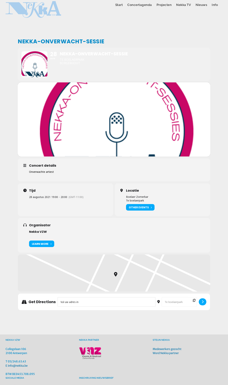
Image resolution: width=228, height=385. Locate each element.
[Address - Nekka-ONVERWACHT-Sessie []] (106, 301)
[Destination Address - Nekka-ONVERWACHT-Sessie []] (179, 301)
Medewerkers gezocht (167, 349)
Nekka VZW (38, 232)
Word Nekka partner (166, 353)
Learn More (41, 243)
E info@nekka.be (17, 365)
